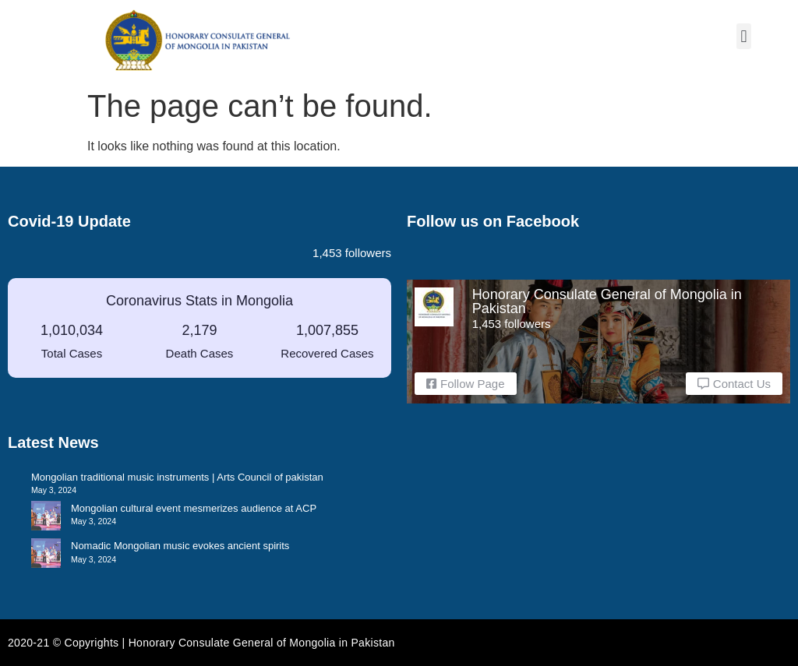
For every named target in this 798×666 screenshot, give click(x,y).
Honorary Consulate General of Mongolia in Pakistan (607, 301)
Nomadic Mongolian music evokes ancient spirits (180, 545)
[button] (743, 36)
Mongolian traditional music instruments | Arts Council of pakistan (177, 477)
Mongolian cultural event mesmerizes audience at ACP (193, 508)
